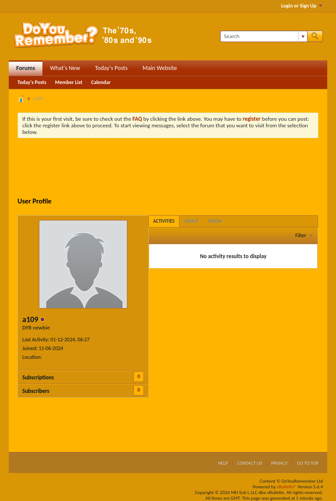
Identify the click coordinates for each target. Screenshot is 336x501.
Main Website (160, 68)
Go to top (307, 463)
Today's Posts (111, 68)
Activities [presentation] (164, 221)
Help (223, 463)
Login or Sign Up (301, 6)
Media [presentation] (215, 221)
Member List (69, 82)
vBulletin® (287, 487)
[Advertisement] (177, 169)
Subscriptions (38, 377)
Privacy (279, 463)
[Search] (263, 36)
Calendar (100, 82)
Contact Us (249, 463)
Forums (25, 68)
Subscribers (35, 391)
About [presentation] (191, 221)
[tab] (163, 221)
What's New (65, 68)
